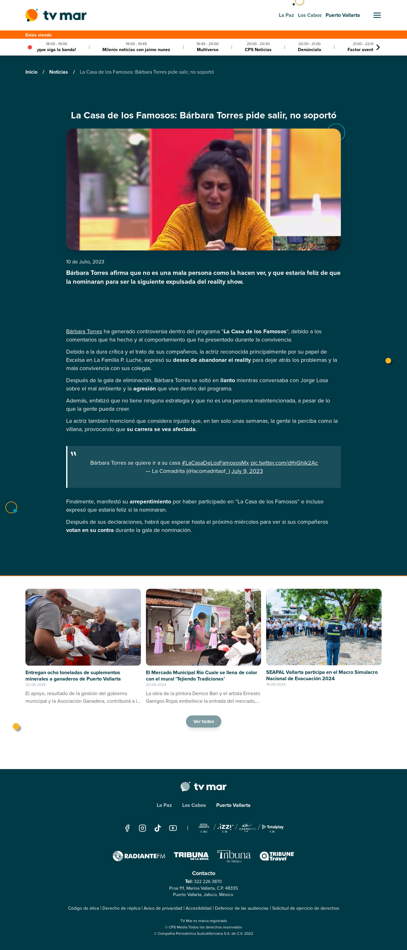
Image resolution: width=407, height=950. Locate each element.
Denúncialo (309, 49)
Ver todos (203, 721)
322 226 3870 (208, 881)
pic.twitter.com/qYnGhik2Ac (284, 463)
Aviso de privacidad (163, 908)
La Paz (164, 805)
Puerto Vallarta (233, 805)
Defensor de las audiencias (242, 908)
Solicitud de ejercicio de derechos (305, 908)
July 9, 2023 (247, 471)
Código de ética (83, 908)
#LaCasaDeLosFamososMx (215, 463)
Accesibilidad (198, 908)
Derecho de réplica (121, 908)
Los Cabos (194, 805)
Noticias (59, 72)
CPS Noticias (258, 49)
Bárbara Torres (84, 331)
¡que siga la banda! (56, 49)
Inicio (32, 72)
